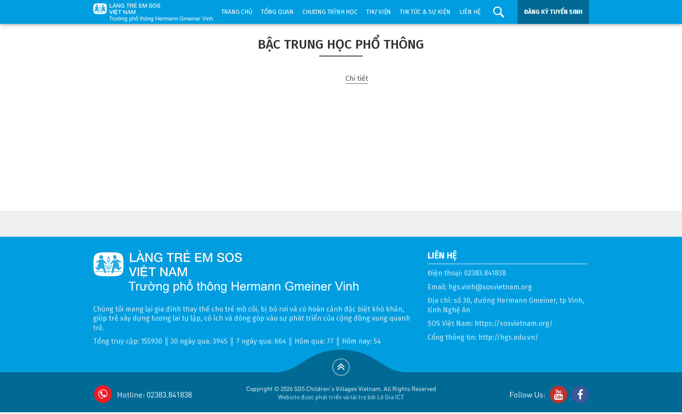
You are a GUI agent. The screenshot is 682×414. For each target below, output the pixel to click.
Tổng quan (277, 12)
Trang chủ (236, 12)
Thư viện (378, 12)
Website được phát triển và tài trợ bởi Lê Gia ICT (341, 397)
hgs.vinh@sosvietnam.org (490, 287)
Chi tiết (356, 78)
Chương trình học (330, 12)
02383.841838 (485, 273)
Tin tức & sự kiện (425, 12)
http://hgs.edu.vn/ (508, 337)
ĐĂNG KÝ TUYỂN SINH (553, 12)
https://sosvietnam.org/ (514, 323)
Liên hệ (470, 12)
